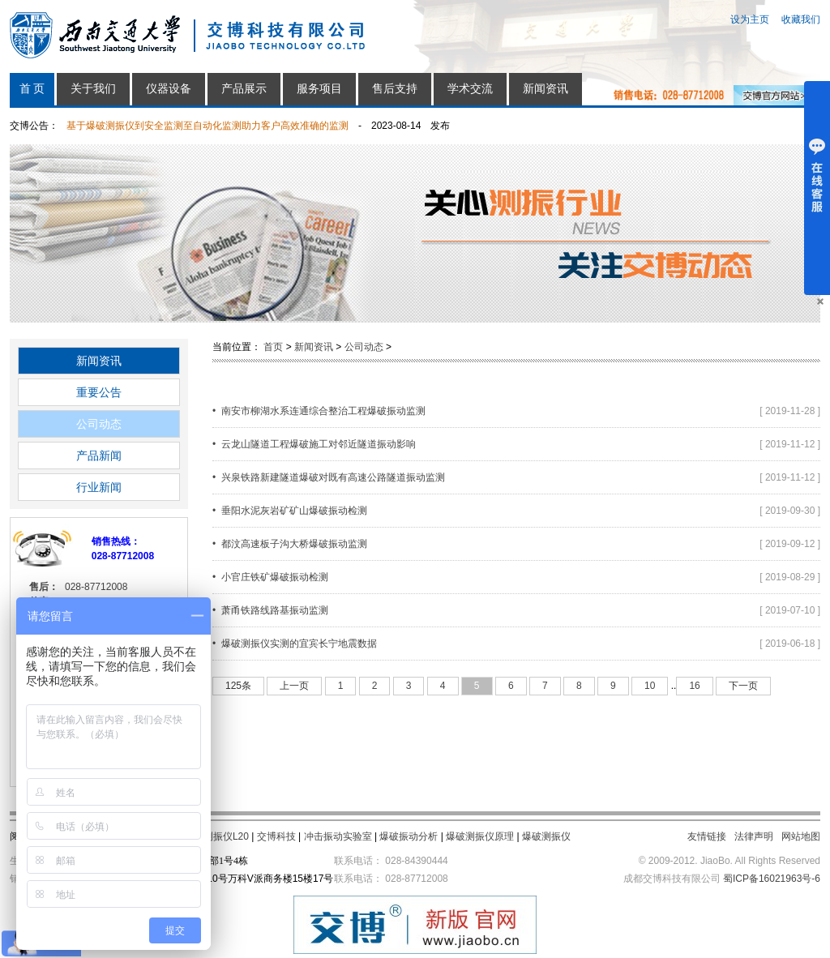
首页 (273, 347)
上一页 (294, 685)
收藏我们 (800, 19)
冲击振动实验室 (338, 836)
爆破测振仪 (546, 836)
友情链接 (706, 836)
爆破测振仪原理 (480, 836)
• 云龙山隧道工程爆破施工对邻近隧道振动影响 (314, 444)
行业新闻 (99, 487)
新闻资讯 (545, 89)
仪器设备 (168, 89)
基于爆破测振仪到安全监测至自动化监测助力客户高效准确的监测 (207, 125)
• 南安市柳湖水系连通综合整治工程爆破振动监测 (319, 411)
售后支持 (394, 89)
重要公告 (99, 392)
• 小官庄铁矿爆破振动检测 (270, 577)
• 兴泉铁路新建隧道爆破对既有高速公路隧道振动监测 (328, 477)
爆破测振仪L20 (216, 836)
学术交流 (470, 89)
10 (649, 685)
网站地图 (800, 836)
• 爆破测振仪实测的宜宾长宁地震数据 (294, 643)
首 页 (32, 89)
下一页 (743, 685)
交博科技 (276, 836)
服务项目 (319, 89)
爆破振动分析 (408, 836)
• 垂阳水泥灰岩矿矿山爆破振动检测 (289, 510)
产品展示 (244, 89)
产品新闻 (99, 455)
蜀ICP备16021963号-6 (771, 878)
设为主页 (749, 19)
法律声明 (753, 836)
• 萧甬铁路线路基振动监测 (270, 610)
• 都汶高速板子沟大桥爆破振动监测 (289, 544)
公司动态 (99, 423)
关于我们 (93, 89)
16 (694, 685)
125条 (238, 685)
